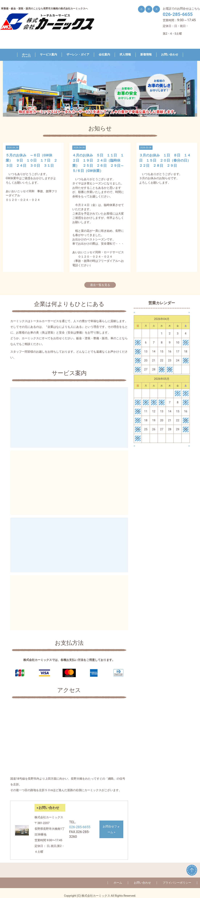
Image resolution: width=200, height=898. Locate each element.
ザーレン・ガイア (77, 54)
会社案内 (104, 54)
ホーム (26, 54)
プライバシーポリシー (177, 882)
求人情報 (125, 54)
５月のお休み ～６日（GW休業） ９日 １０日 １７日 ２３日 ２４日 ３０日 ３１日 (31, 160)
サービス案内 (48, 54)
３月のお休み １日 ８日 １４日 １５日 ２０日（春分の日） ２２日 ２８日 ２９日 (166, 160)
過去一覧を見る (100, 285)
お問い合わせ (169, 54)
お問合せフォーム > (111, 829)
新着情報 (146, 54)
